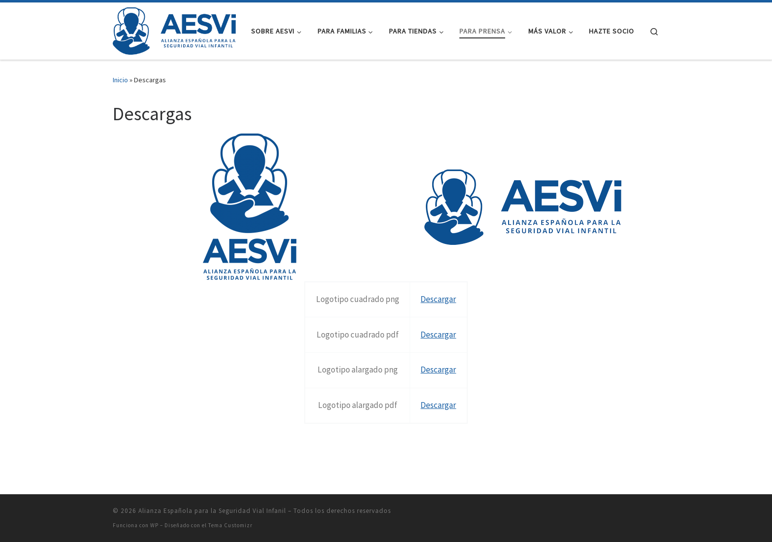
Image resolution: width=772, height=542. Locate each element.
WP (154, 525)
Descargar (438, 299)
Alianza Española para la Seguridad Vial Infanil (212, 511)
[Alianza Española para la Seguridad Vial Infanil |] (174, 29)
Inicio (120, 79)
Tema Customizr (230, 525)
